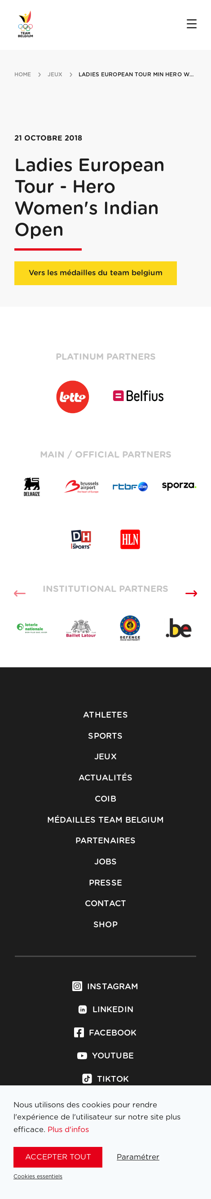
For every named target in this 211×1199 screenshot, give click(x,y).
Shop (105, 925)
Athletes (105, 715)
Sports (105, 736)
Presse (105, 883)
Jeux (105, 757)
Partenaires (105, 841)
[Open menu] (192, 25)
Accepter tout (58, 1157)
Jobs (105, 862)
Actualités (106, 778)
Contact (105, 904)
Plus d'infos (68, 1129)
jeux (55, 74)
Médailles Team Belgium (105, 820)
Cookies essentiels (37, 1176)
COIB (105, 799)
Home (22, 74)
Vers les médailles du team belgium (96, 273)
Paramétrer (138, 1157)
